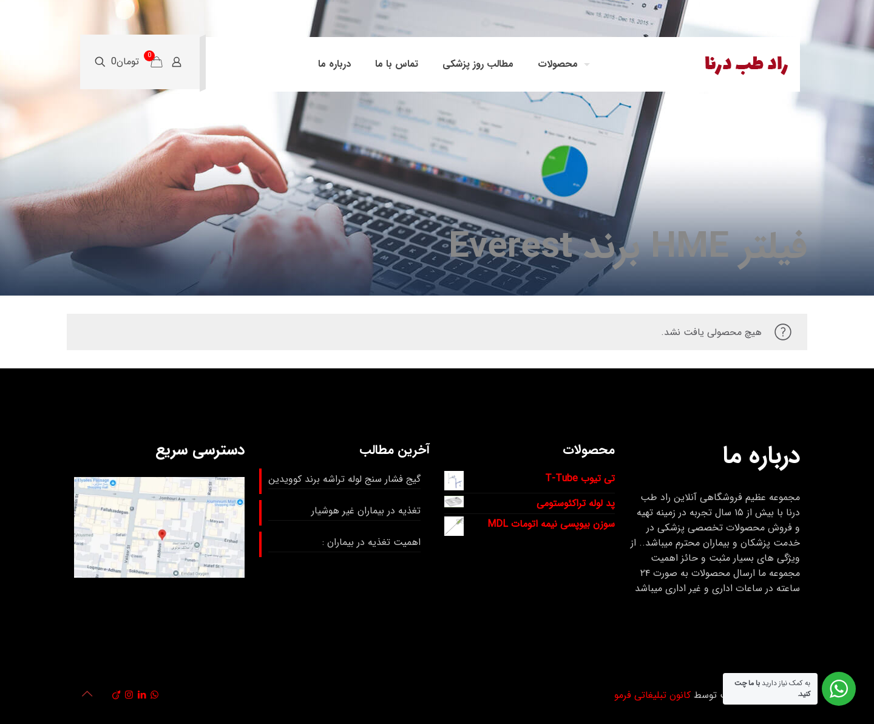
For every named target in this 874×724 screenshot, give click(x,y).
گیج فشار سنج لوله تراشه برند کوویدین (344, 479)
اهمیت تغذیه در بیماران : (371, 542)
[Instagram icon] (129, 695)
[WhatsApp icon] (154, 695)
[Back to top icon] (87, 695)
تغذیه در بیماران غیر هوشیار (366, 510)
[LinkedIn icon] (141, 695)
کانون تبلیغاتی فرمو (652, 695)
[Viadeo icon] (116, 695)
